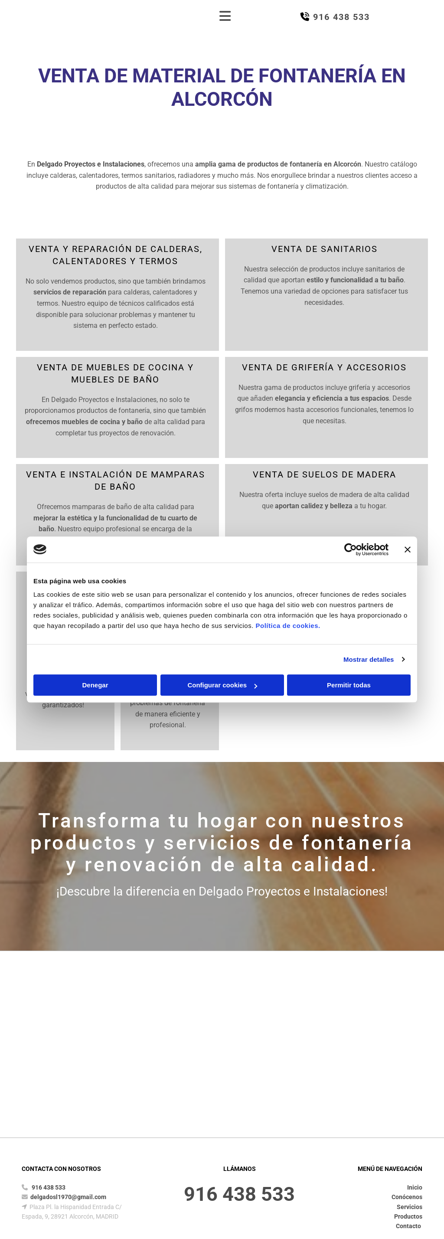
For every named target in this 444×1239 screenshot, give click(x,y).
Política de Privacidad (168, 1129)
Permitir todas (349, 685)
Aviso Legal (116, 1129)
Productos (408, 1066)
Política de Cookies (231, 1129)
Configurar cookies (222, 685)
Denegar (95, 685)
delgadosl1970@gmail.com (68, 1046)
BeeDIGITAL (407, 1160)
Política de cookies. (287, 625)
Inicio (414, 1037)
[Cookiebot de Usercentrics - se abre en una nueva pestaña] (350, 549)
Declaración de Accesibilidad (304, 1129)
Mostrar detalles (368, 659)
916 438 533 (48, 1037)
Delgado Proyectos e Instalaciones (90, 164)
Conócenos (407, 1046)
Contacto (409, 1075)
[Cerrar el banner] (408, 549)
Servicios (409, 1056)
